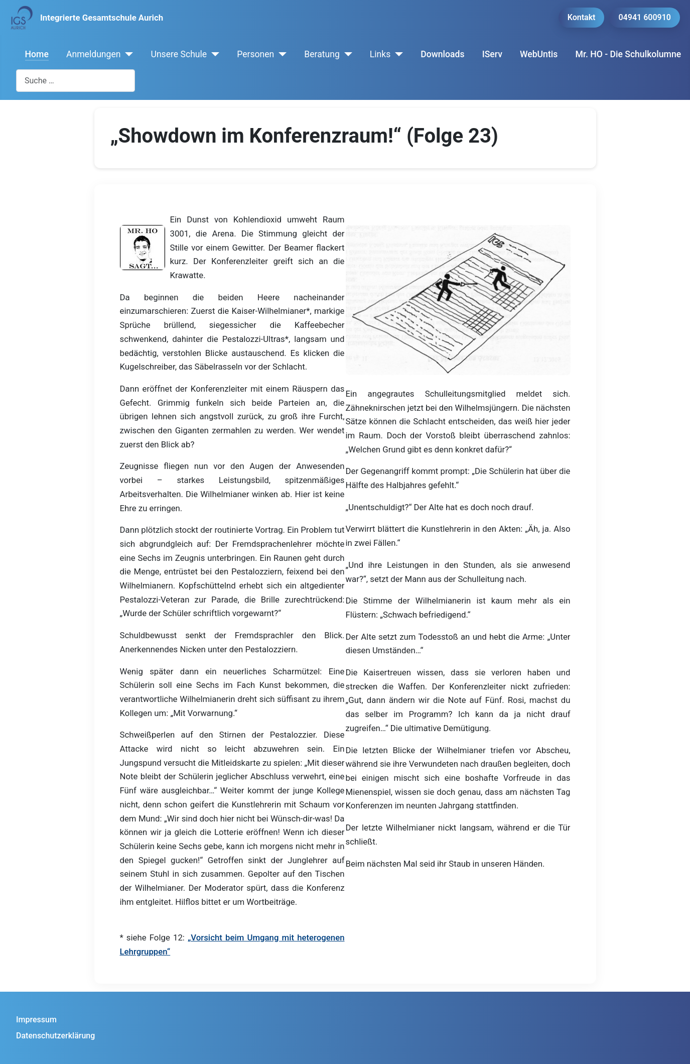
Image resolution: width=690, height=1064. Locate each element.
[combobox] (75, 80)
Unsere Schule (179, 54)
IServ (492, 54)
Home (37, 54)
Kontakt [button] (582, 17)
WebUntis (539, 54)
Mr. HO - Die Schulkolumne (628, 54)
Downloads (442, 54)
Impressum (36, 1019)
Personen (255, 54)
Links (380, 54)
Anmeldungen (93, 54)
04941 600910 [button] (644, 17)
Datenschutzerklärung (55, 1035)
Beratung (322, 54)
